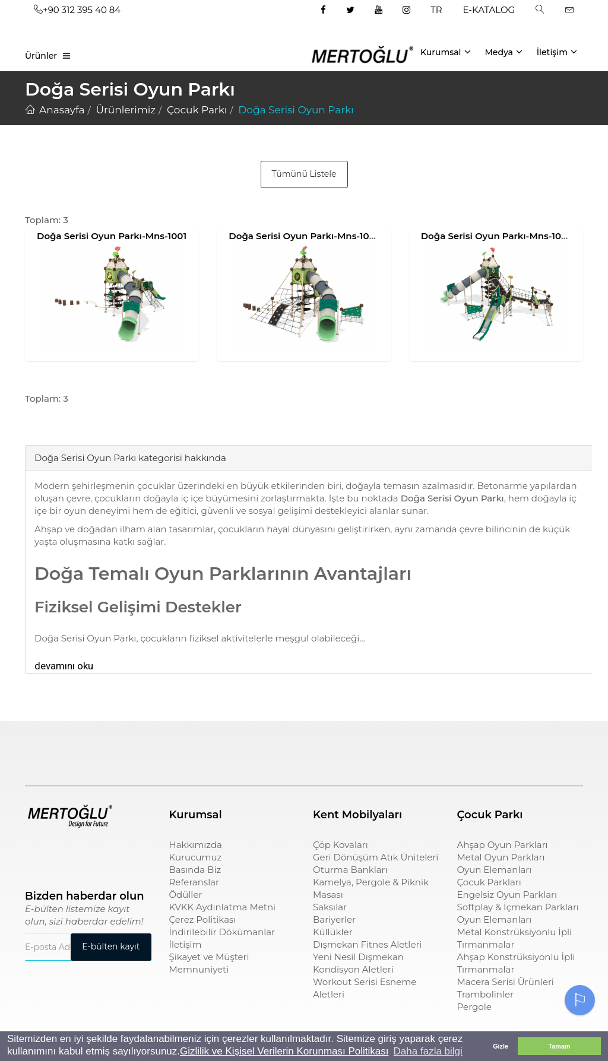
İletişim (557, 52)
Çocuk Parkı (52, 746)
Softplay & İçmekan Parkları (518, 907)
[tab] (34, 427)
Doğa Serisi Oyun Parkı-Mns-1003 (496, 236)
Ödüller (185, 894)
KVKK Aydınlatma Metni (222, 907)
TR (436, 9)
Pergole (474, 1006)
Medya (503, 52)
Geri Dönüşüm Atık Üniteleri (375, 857)
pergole (475, 746)
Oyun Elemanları (494, 869)
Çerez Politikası (202, 919)
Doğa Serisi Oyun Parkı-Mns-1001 (111, 236)
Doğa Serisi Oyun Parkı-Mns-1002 (304, 236)
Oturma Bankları (350, 869)
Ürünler (41, 55)
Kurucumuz (195, 857)
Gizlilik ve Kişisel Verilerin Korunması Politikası (284, 1051)
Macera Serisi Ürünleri (505, 981)
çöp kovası (193, 746)
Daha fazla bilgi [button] (428, 1051)
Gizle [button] (500, 1046)
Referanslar (194, 882)
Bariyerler (334, 919)
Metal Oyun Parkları (501, 857)
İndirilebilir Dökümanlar (222, 932)
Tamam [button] (559, 1046)
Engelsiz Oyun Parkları (507, 894)
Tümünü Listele (304, 174)
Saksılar (330, 907)
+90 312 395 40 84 (77, 9)
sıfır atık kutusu (348, 746)
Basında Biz (195, 869)
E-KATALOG (489, 9)
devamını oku (63, 666)
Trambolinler (485, 994)
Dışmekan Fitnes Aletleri (367, 944)
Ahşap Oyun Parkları (502, 844)
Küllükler (333, 932)
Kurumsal (445, 52)
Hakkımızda (195, 844)
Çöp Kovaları (340, 844)
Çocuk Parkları (489, 882)
